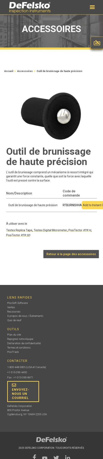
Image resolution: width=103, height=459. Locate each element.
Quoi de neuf (14, 320)
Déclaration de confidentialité (24, 343)
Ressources (14, 311)
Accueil (8, 71)
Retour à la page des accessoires (71, 254)
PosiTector (79, 230)
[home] (28, 7)
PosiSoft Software (17, 302)
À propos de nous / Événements (25, 315)
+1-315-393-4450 (17, 372)
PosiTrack (13, 351)
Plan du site (14, 334)
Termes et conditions (19, 347)
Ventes (11, 307)
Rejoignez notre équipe (20, 338)
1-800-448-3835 (16, 367)
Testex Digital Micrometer (50, 230)
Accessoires (25, 71)
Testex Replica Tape (19, 230)
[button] (92, 7)
